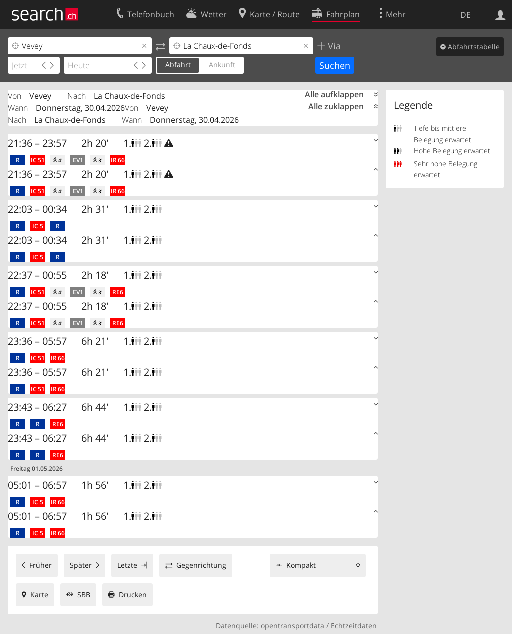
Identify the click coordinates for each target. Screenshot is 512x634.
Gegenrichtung (201, 565)
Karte (39, 594)
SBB (84, 594)
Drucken (133, 594)
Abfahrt (178, 64)
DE (465, 14)
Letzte (128, 565)
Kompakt (301, 565)
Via (333, 46)
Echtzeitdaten (354, 625)
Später (81, 565)
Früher (41, 565)
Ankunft (222, 64)
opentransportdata (292, 625)
